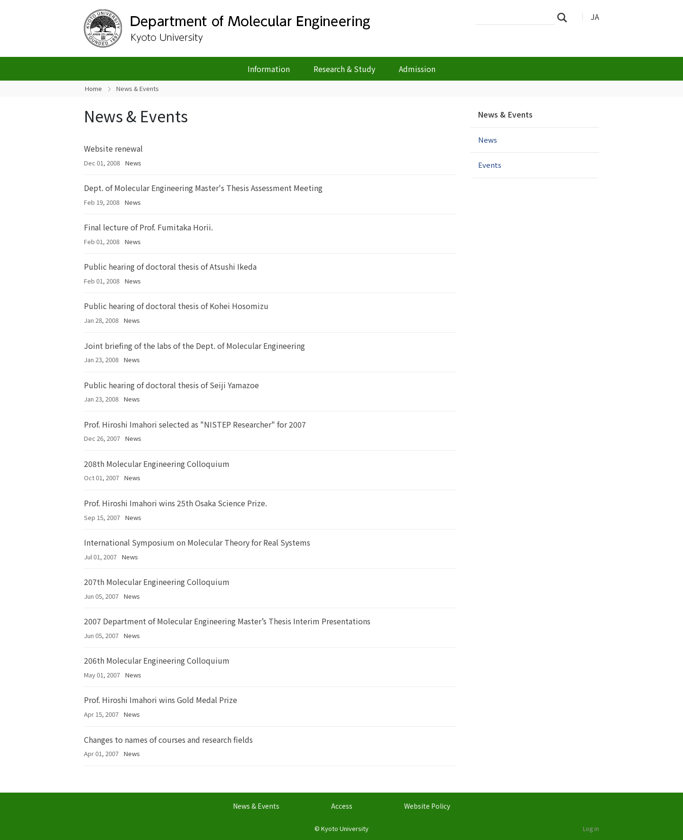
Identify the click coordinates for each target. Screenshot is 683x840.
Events (489, 165)
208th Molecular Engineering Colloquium (157, 463)
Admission (417, 68)
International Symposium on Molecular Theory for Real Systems (197, 542)
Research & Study (344, 68)
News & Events (505, 114)
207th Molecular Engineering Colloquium (157, 581)
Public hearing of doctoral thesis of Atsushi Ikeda (170, 266)
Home (93, 88)
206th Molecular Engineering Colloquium (157, 660)
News (133, 162)
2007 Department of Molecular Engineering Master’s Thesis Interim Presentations (227, 621)
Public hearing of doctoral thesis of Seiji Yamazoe (171, 385)
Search (565, 17)
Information (269, 68)
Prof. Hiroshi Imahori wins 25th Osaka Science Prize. (175, 503)
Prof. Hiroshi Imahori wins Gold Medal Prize (160, 699)
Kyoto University (345, 828)
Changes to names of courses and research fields (168, 739)
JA (595, 16)
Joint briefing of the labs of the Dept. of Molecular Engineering (194, 345)
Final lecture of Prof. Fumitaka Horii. (148, 227)
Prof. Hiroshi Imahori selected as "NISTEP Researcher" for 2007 (195, 424)
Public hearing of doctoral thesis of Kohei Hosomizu (176, 305)
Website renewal (113, 148)
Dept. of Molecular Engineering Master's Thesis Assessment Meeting (203, 187)
